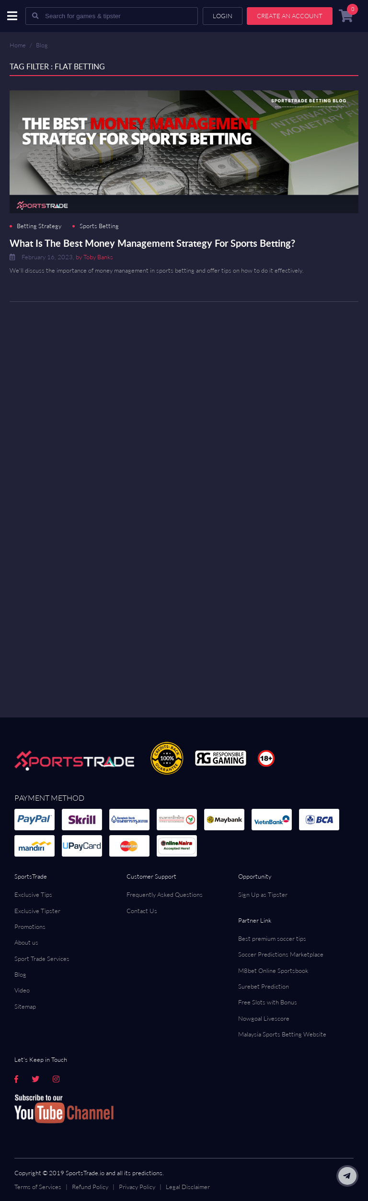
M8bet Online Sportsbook (273, 970)
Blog (42, 45)
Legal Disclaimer (188, 1186)
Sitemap (25, 1006)
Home (18, 45)
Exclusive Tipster (37, 911)
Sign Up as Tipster (263, 894)
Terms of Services (37, 1186)
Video (22, 990)
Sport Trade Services (41, 958)
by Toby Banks (94, 257)
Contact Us (141, 911)
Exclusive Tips (33, 894)
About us (26, 942)
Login (222, 16)
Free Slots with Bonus (267, 1002)
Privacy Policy (137, 1186)
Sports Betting (99, 226)
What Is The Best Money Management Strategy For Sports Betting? (152, 243)
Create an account (289, 16)
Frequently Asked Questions (164, 894)
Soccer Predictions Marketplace (280, 954)
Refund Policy (90, 1186)
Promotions (30, 926)
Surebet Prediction (263, 986)
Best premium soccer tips (272, 938)
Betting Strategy (39, 226)
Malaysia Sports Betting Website (282, 1034)
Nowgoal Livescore (263, 1018)
